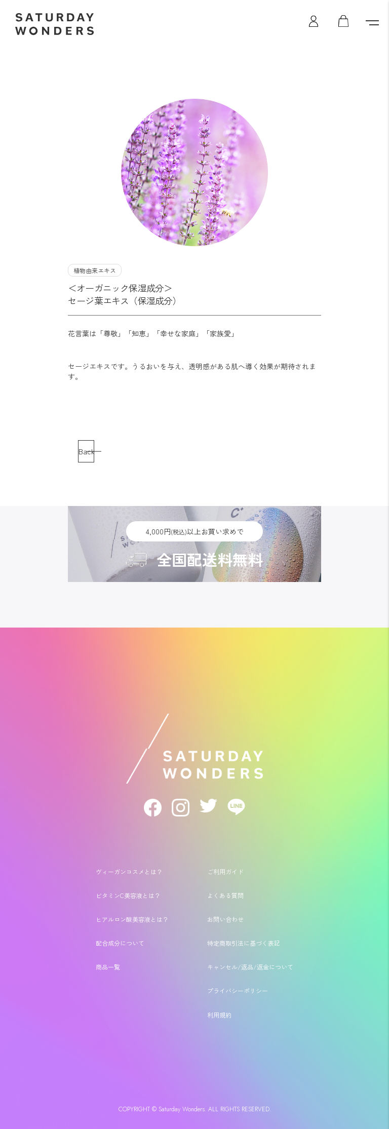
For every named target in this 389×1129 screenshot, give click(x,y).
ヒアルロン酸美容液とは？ (132, 919)
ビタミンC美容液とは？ (128, 895)
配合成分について (120, 943)
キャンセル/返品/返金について (250, 966)
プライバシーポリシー (237, 990)
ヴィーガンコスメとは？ (129, 871)
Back (86, 451)
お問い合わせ (225, 919)
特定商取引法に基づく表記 (243, 943)
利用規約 (219, 1014)
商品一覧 (108, 966)
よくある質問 (225, 895)
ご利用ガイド (225, 871)
